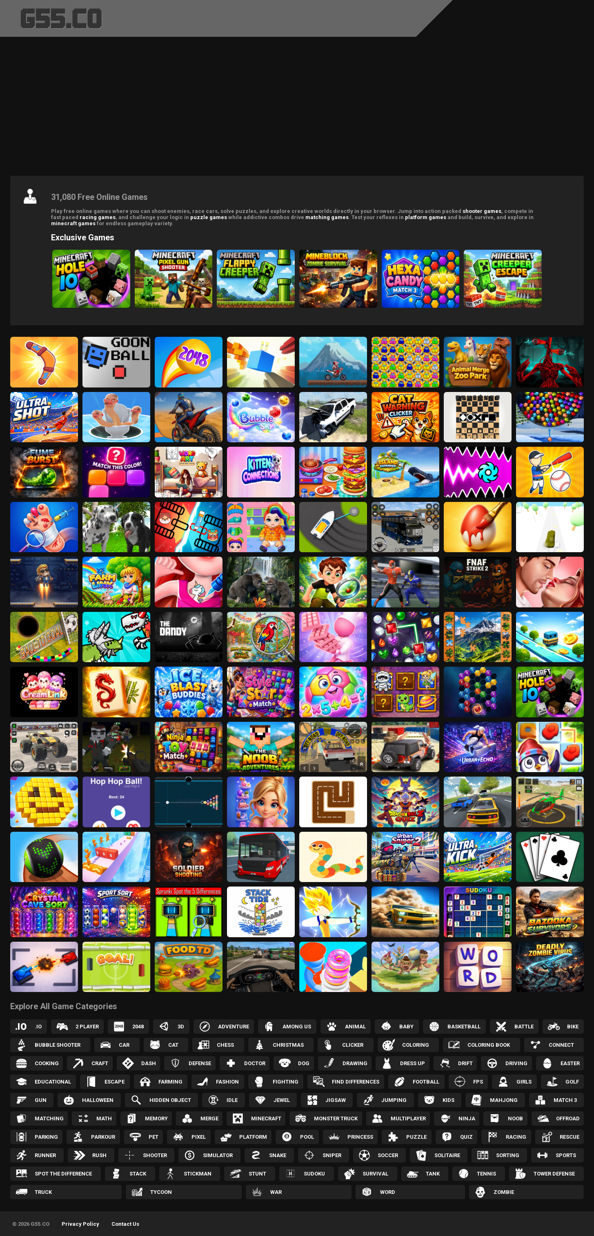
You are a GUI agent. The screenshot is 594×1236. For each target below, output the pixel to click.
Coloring (415, 1045)
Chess (225, 1045)
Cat (173, 1045)
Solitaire (447, 1155)
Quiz (466, 1137)
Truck (43, 1192)
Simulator (218, 1155)
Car (124, 1045)
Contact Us (125, 1224)
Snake (277, 1155)
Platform (253, 1137)
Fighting (285, 1082)
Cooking (47, 1063)
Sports (566, 1155)
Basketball (464, 1026)
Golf (572, 1082)
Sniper (332, 1155)
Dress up (412, 1063)
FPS (478, 1082)
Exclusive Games (82, 237)
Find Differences (355, 1082)
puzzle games (208, 217)
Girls (524, 1082)
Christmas (288, 1045)
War (276, 1192)
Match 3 (565, 1100)
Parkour (103, 1137)
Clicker (352, 1045)
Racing (516, 1137)
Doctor (254, 1063)
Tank (433, 1174)
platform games (425, 217)
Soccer (388, 1155)
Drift (465, 1063)
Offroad (568, 1118)
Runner (45, 1155)
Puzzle (416, 1137)
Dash (148, 1063)
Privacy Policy (80, 1224)
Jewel (282, 1100)
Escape (115, 1082)
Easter (570, 1063)
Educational (53, 1082)
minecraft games (73, 223)
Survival (375, 1174)
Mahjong (504, 1100)
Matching (49, 1118)
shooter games (482, 211)
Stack (137, 1174)
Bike (572, 1026)
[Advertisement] (297, 108)
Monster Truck (336, 1118)
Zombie (504, 1192)
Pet (153, 1137)
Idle (232, 1100)
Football (426, 1082)
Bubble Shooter (57, 1045)
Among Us (297, 1026)
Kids (448, 1100)
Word (387, 1192)
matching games (327, 217)
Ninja (466, 1118)
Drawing (355, 1063)
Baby (406, 1026)
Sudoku (314, 1174)
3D (181, 1026)
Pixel (198, 1137)
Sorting (507, 1155)
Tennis (486, 1174)
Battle (524, 1026)
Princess (360, 1137)
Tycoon (161, 1192)
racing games (98, 217)
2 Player (87, 1026)
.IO (38, 1026)
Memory (156, 1118)
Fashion (227, 1082)
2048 (138, 1026)
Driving (516, 1063)
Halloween (97, 1100)
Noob (515, 1118)
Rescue (569, 1137)
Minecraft (266, 1118)
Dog (303, 1063)
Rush (99, 1155)
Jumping (394, 1100)
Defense (200, 1063)
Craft (99, 1063)
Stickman (197, 1174)
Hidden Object (170, 1100)
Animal (355, 1026)
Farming (170, 1082)
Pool (307, 1137)
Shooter (155, 1155)
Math (104, 1118)
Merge (209, 1118)
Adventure (233, 1026)
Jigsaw (335, 1100)
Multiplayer (408, 1118)
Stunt (257, 1174)
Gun (41, 1100)
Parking (46, 1137)
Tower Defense (554, 1174)
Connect (561, 1045)
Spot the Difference (63, 1174)
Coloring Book (488, 1045)
